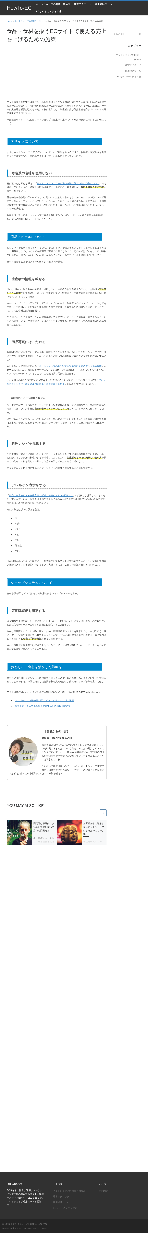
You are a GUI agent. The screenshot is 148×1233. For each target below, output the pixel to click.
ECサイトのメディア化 (129, 76)
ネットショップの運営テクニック (30, 21)
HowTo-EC (17, 916)
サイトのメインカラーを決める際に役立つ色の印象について (68, 183)
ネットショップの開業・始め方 (128, 57)
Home (9, 21)
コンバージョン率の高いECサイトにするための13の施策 (44, 700)
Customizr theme (40, 920)
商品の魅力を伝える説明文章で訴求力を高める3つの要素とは (41, 495)
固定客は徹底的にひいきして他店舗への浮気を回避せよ (43, 827)
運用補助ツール (133, 71)
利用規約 (104, 882)
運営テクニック (133, 65)
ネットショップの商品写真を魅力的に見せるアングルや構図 (70, 366)
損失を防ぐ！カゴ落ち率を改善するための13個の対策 (43, 706)
